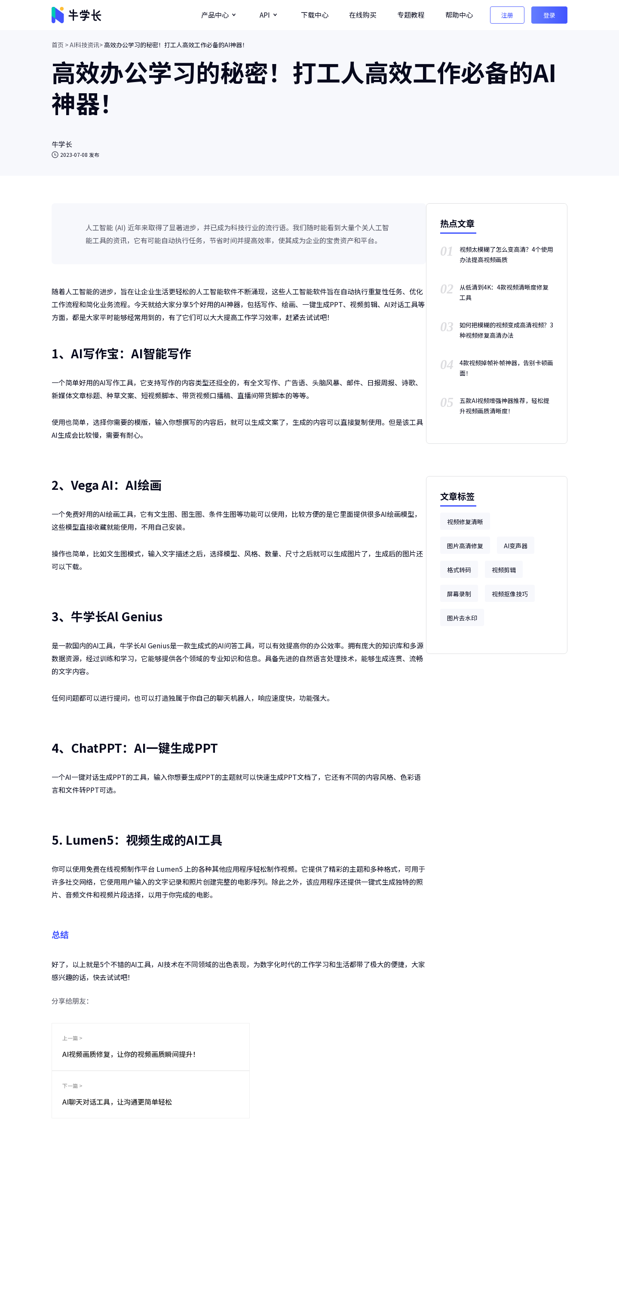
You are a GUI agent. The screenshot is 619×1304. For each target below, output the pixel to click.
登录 (549, 15)
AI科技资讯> (86, 44)
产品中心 (215, 14)
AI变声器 (515, 545)
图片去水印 (462, 618)
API (265, 14)
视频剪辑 (504, 569)
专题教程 (411, 14)
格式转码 (459, 569)
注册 (507, 15)
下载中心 (314, 14)
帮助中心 (459, 14)
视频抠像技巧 (510, 593)
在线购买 (363, 14)
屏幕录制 (459, 593)
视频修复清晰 (465, 521)
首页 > (60, 44)
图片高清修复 (465, 545)
